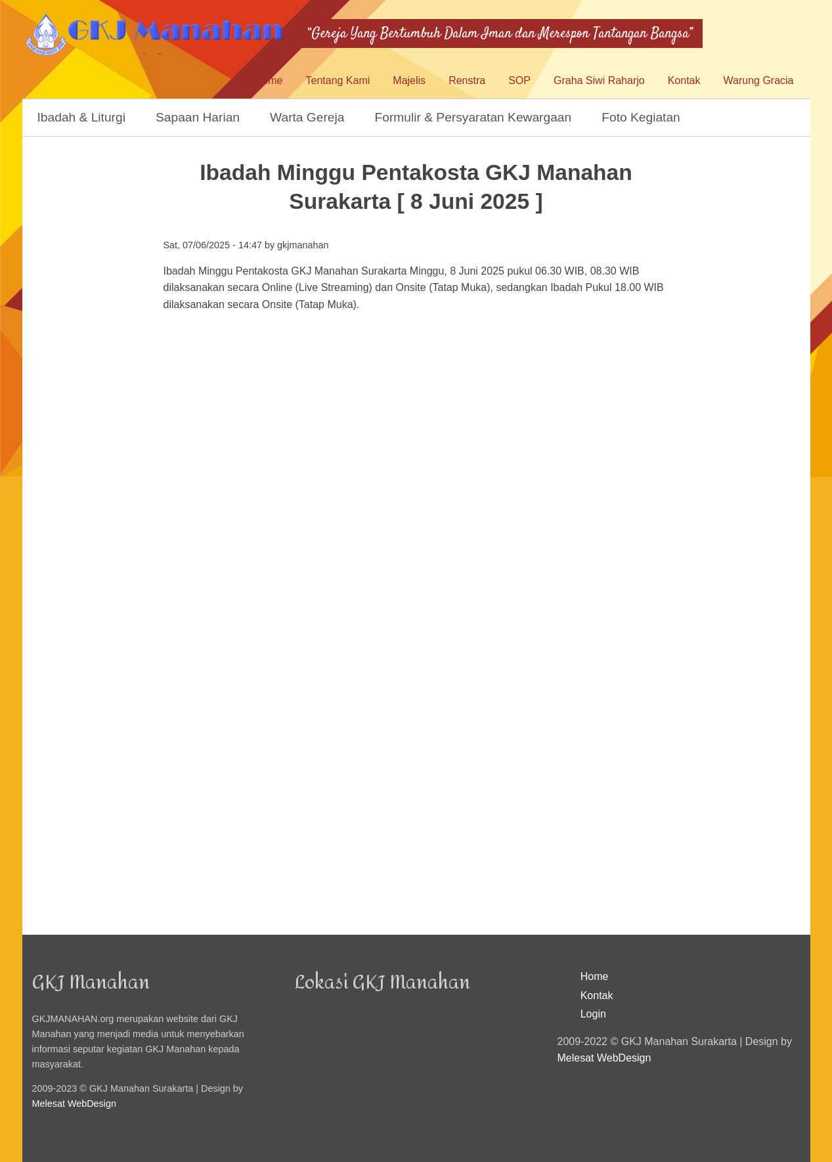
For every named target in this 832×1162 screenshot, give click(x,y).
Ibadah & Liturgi (81, 117)
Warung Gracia (759, 80)
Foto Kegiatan (641, 117)
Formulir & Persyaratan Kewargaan (473, 117)
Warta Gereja (307, 117)
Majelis (409, 80)
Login (593, 1013)
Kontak (684, 80)
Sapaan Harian (198, 117)
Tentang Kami (337, 80)
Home (269, 80)
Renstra (467, 80)
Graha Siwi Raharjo (599, 80)
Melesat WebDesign (74, 1103)
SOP (519, 80)
